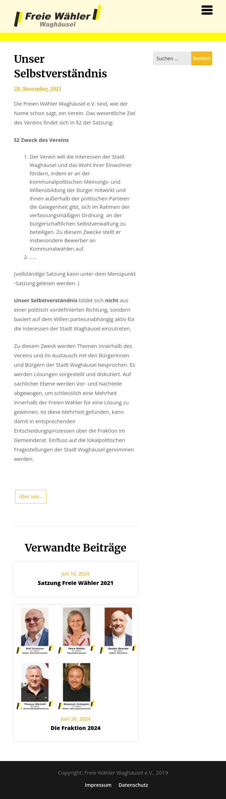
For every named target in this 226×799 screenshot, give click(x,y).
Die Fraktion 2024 (76, 728)
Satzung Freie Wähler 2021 (76, 583)
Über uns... (31, 496)
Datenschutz (133, 785)
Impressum (98, 785)
